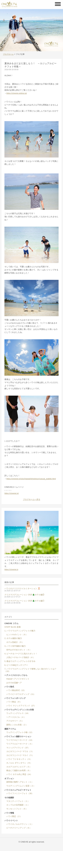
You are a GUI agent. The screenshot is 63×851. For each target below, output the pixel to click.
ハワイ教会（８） (13, 702)
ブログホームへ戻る (31, 499)
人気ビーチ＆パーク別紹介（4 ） (19, 657)
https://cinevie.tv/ (11, 493)
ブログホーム (8, 54)
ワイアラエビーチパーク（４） (18, 744)
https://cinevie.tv (11, 569)
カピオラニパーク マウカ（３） (19, 751)
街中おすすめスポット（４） (17, 650)
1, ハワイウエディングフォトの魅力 (19, 631)
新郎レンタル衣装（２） (16, 725)
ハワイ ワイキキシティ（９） (18, 759)
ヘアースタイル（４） (15, 717)
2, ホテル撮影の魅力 (13, 638)
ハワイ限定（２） (13, 816)
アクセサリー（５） (14, 721)
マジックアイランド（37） (17, 748)
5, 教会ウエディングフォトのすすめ (19, 661)
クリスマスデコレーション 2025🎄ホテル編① (24, 601)
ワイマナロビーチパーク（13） (18, 740)
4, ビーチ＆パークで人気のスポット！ (20, 654)
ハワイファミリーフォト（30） (18, 793)
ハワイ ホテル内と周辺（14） (18, 774)
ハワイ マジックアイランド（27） (20, 706)
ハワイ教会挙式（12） (15, 690)
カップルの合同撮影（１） (16, 805)
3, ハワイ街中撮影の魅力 (15, 646)
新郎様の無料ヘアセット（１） (18, 782)
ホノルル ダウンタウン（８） (18, 763)
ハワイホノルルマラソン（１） (18, 824)
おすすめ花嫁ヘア (13, 683)
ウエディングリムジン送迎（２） (19, 786)
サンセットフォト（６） (16, 809)
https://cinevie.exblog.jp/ (16, 93)
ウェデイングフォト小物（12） (18, 732)
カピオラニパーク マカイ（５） (19, 755)
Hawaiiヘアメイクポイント (16, 679)
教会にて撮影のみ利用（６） (17, 770)
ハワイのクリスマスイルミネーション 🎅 (22, 588)
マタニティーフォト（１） (16, 801)
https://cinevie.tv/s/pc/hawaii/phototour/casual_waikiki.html (31, 479)
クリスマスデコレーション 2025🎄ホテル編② (24, 595)
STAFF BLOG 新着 (12, 627)
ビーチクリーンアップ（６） (17, 828)
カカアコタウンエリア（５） (17, 767)
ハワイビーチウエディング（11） (19, 694)
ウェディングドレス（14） (17, 713)
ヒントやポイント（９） (16, 634)
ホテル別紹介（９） (14, 642)
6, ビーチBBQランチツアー (16, 665)
